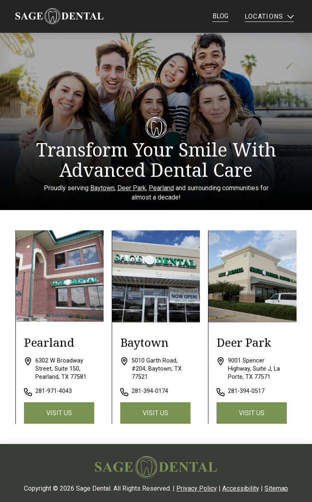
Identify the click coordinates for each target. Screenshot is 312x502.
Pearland (161, 188)
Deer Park (131, 188)
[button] (270, 16)
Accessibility (240, 488)
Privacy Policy (196, 488)
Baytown (102, 188)
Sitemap (276, 488)
